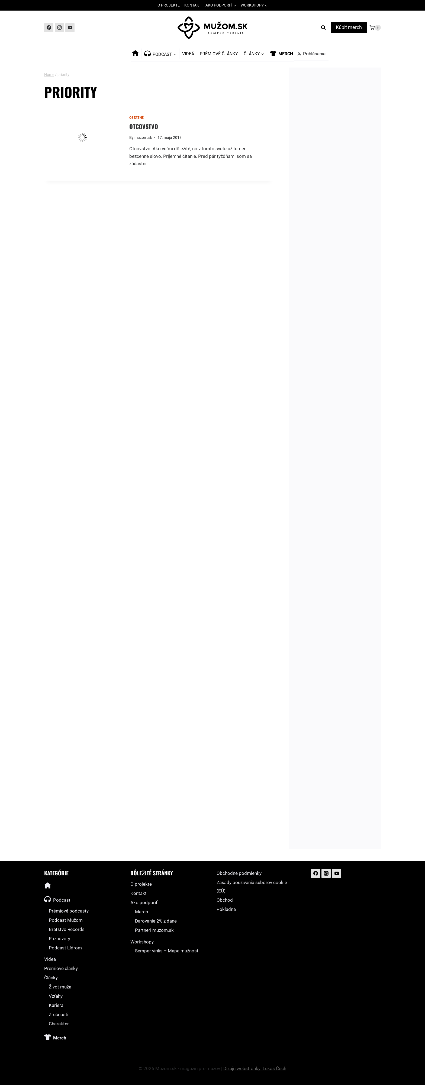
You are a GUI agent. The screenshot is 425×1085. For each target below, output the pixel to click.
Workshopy (142, 942)
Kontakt (192, 5)
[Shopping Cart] (375, 28)
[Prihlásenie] (311, 53)
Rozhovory (59, 938)
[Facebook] (48, 27)
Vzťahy (56, 996)
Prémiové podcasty (69, 911)
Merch (141, 911)
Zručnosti (58, 1014)
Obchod (225, 900)
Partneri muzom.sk (154, 930)
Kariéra (56, 1005)
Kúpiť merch (349, 27)
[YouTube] (70, 27)
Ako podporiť (143, 902)
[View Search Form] (323, 28)
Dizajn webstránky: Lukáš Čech (254, 1068)
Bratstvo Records (67, 929)
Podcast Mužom (66, 920)
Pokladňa (226, 909)
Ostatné (136, 118)
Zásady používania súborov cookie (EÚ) (252, 887)
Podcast (57, 899)
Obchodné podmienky (239, 873)
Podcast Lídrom (65, 947)
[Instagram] (59, 27)
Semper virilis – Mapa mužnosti (167, 950)
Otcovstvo (143, 126)
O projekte (168, 5)
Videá (188, 53)
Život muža (60, 987)
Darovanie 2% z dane (156, 921)
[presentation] (82, 137)
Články (51, 977)
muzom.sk (143, 137)
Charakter (59, 1023)
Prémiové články (219, 53)
